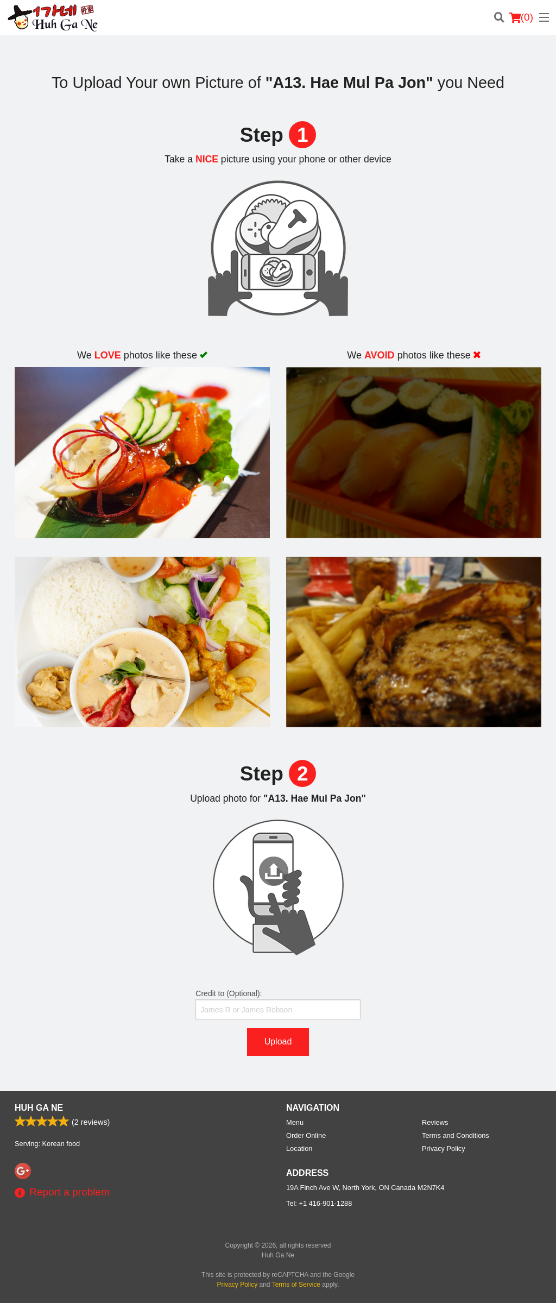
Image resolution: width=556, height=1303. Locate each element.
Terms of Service (296, 1284)
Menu (295, 1122)
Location (299, 1148)
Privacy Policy (443, 1148)
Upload (278, 1041)
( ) (521, 17)
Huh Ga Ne (39, 1107)
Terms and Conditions (455, 1135)
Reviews (435, 1122)
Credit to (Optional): (277, 1004)
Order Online (306, 1135)
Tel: (319, 1203)
